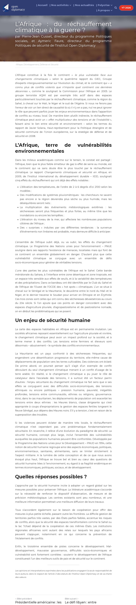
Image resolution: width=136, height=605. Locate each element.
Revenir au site (23, 575)
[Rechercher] (115, 8)
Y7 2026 (126, 8)
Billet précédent (23, 559)
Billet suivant (76, 559)
